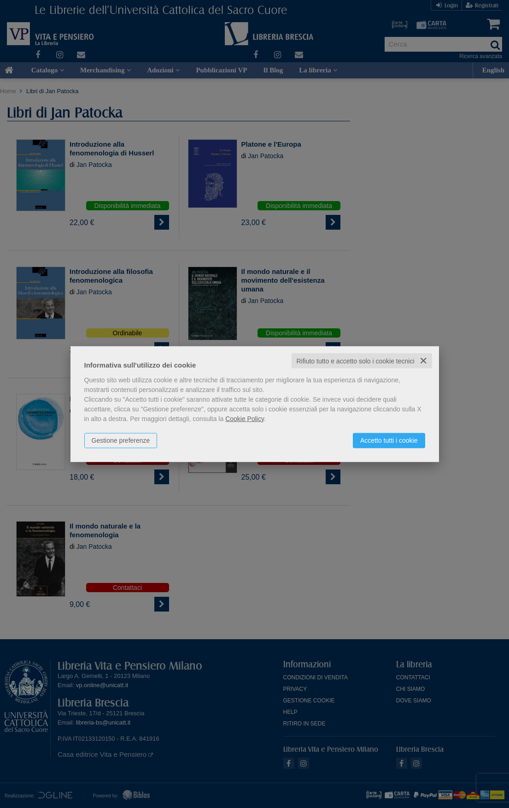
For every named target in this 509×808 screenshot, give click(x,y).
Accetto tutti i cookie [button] (389, 440)
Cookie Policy (244, 418)
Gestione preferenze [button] (121, 440)
